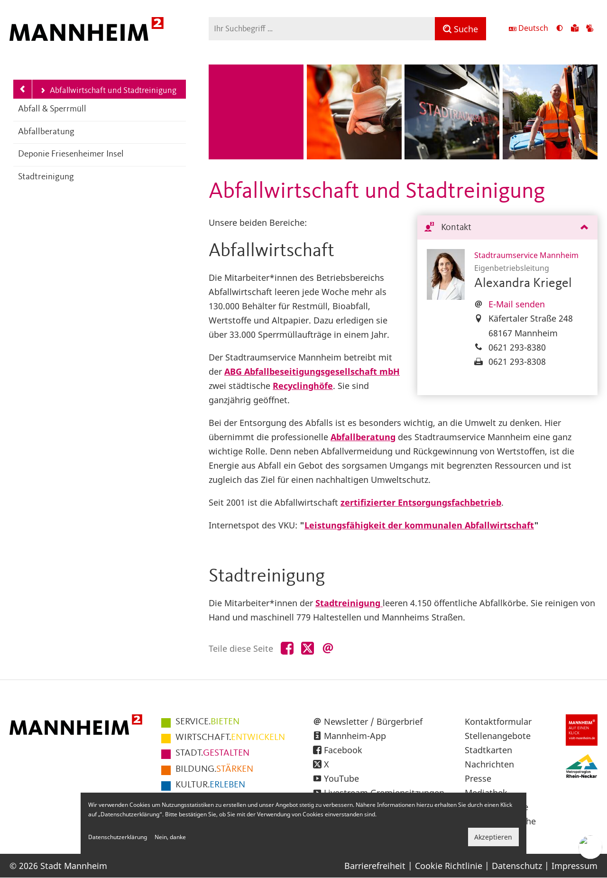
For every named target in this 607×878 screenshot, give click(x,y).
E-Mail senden (516, 304)
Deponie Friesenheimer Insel (71, 154)
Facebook (343, 750)
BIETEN (207, 722)
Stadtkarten (488, 750)
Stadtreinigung (46, 177)
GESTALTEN (212, 753)
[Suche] (460, 28)
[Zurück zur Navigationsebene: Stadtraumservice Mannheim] (22, 89)
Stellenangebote (498, 735)
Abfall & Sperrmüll (52, 109)
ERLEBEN (210, 785)
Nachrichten (489, 764)
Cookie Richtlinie (448, 865)
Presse (478, 778)
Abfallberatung (46, 132)
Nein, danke (170, 837)
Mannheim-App (355, 735)
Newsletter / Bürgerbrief (373, 721)
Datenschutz (517, 865)
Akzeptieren (493, 836)
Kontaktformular (498, 721)
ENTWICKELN (230, 737)
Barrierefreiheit (374, 865)
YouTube (341, 778)
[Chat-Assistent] (590, 847)
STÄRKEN (214, 769)
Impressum (575, 865)
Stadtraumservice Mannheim (526, 255)
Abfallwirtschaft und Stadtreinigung (108, 91)
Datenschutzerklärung (117, 837)
